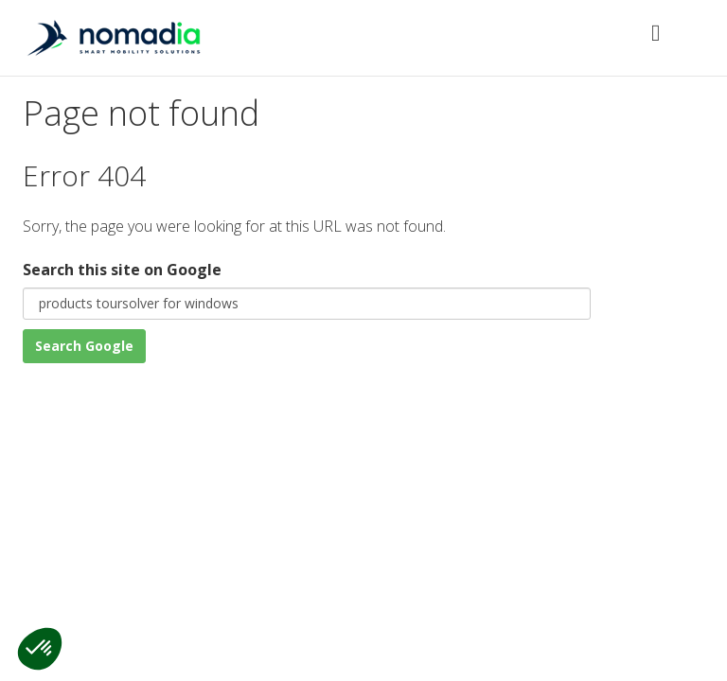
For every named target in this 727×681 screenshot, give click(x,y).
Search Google (84, 346)
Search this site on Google (122, 269)
